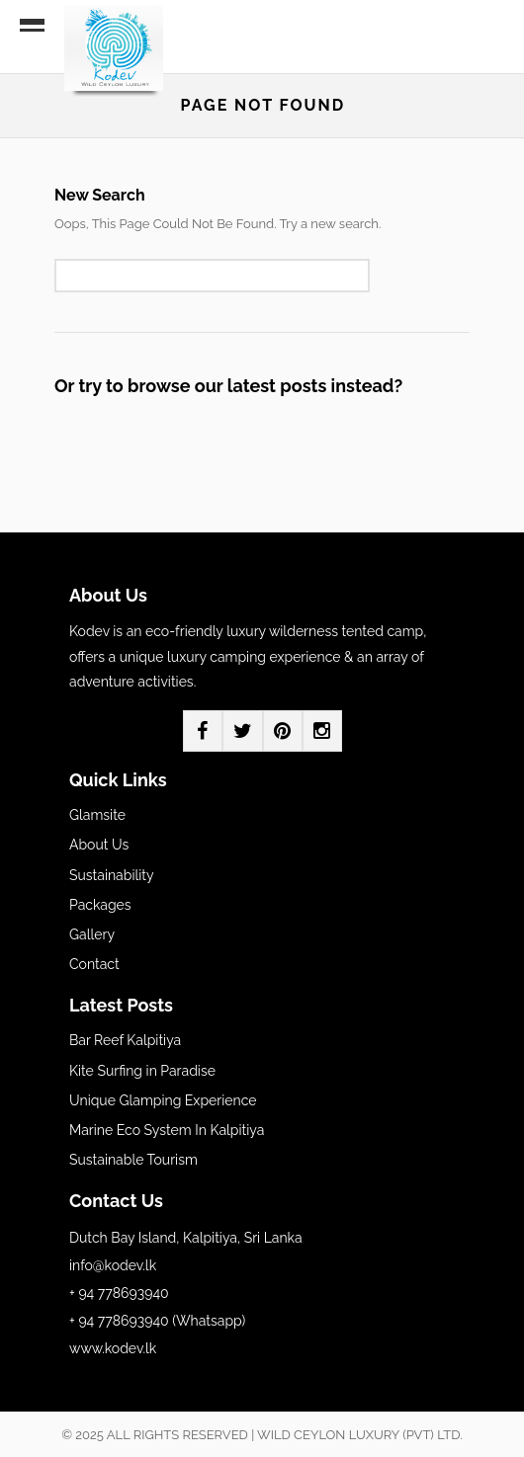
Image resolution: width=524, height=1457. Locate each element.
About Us (99, 844)
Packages (100, 905)
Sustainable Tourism (133, 1160)
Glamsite (97, 815)
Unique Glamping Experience (162, 1100)
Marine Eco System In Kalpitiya (166, 1130)
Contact (94, 964)
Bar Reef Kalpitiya (125, 1040)
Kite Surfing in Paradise (142, 1071)
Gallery (92, 934)
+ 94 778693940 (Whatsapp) (157, 1321)
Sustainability (111, 875)
